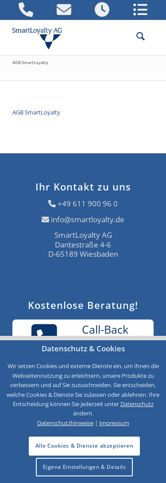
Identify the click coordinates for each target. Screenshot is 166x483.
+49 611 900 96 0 (88, 203)
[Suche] (136, 37)
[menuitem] (136, 37)
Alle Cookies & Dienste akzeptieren (84, 445)
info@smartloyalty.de (87, 219)
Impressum (114, 423)
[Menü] (149, 37)
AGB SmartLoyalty (30, 62)
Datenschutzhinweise (65, 423)
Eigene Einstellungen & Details (84, 467)
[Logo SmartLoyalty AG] (40, 37)
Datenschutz (137, 404)
